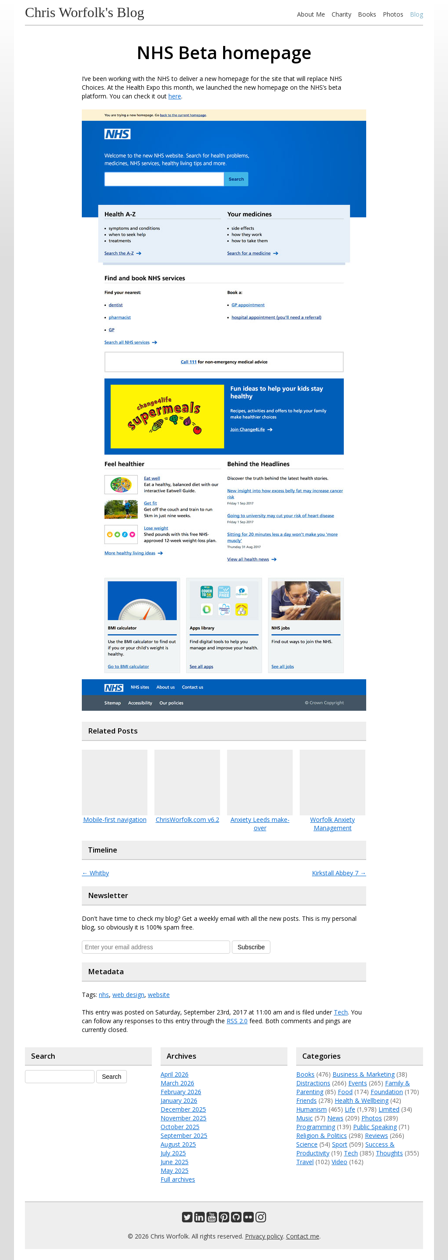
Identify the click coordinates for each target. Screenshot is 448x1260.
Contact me (302, 1236)
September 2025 (184, 1135)
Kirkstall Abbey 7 (339, 873)
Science (307, 1144)
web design (128, 994)
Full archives (178, 1179)
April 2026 (175, 1074)
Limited (388, 1109)
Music (304, 1118)
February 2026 (181, 1092)
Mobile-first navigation (115, 819)
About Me (311, 14)
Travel (305, 1162)
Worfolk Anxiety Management (332, 823)
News (335, 1118)
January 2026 (179, 1100)
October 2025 (180, 1127)
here (174, 96)
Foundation (387, 1092)
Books (367, 14)
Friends (306, 1100)
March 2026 (177, 1083)
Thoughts (389, 1153)
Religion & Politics (321, 1135)
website (159, 994)
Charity (341, 14)
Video (339, 1162)
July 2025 (173, 1153)
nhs (104, 994)
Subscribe (251, 947)
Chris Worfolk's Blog (84, 12)
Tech (341, 1012)
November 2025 (183, 1118)
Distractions (313, 1083)
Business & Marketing (363, 1074)
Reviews (376, 1135)
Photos (393, 14)
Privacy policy (264, 1236)
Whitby (95, 873)
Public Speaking (375, 1127)
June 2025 (175, 1162)
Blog (416, 14)
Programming (315, 1127)
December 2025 (183, 1109)
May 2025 (175, 1170)
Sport (339, 1144)
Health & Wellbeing (361, 1100)
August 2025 (178, 1144)
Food (345, 1092)
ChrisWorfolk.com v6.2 (187, 819)
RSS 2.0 (237, 1021)
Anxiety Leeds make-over (260, 823)
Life (350, 1109)
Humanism (311, 1109)
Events (357, 1083)
